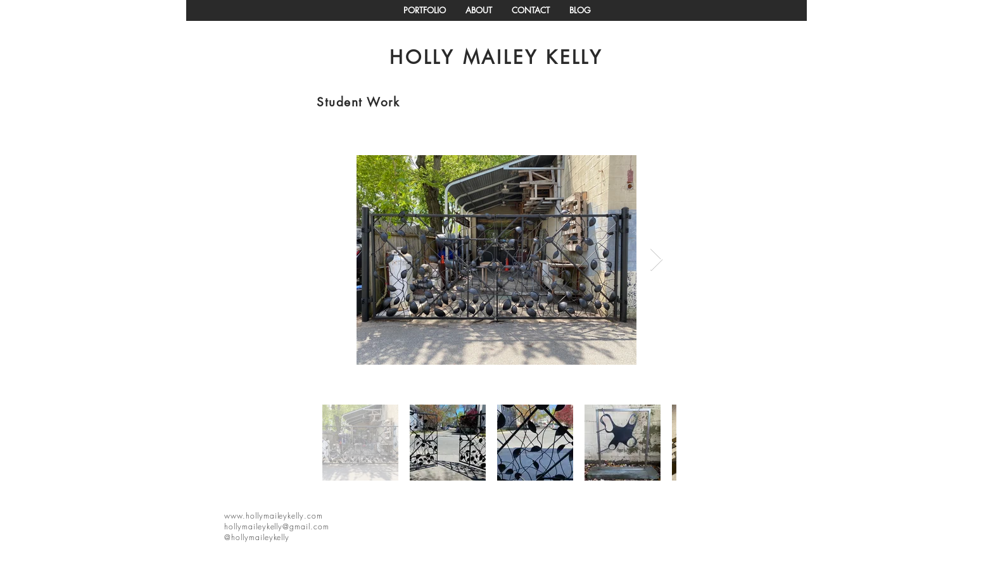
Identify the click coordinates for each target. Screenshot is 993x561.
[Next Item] (656, 260)
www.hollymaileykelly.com (273, 515)
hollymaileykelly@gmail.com (276, 526)
